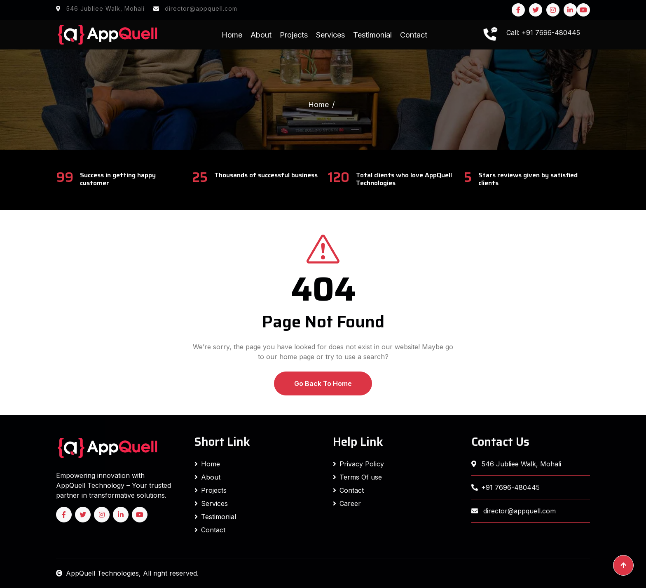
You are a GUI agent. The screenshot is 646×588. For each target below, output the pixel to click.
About (261, 35)
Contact (413, 35)
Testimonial (372, 35)
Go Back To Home (323, 383)
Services (330, 35)
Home (232, 35)
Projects (294, 35)
